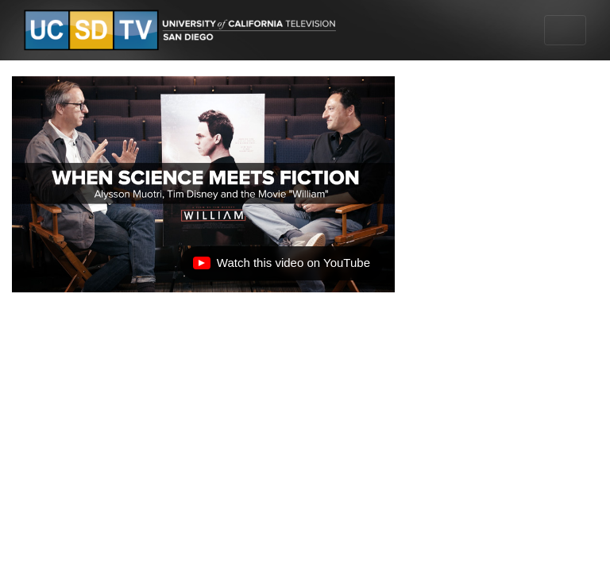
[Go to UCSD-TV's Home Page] (183, 30)
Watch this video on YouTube (281, 267)
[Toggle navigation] (565, 30)
